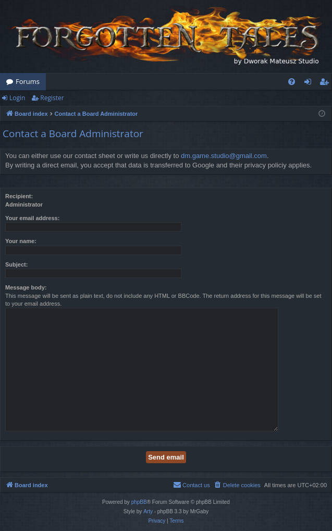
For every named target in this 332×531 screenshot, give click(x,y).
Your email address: (32, 218)
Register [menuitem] (326, 83)
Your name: (20, 241)
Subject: (16, 264)
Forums (28, 81)
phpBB (139, 502)
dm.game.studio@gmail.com (224, 156)
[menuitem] (292, 81)
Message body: (25, 287)
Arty (148, 511)
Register (52, 97)
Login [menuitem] (310, 83)
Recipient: (19, 196)
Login (17, 97)
